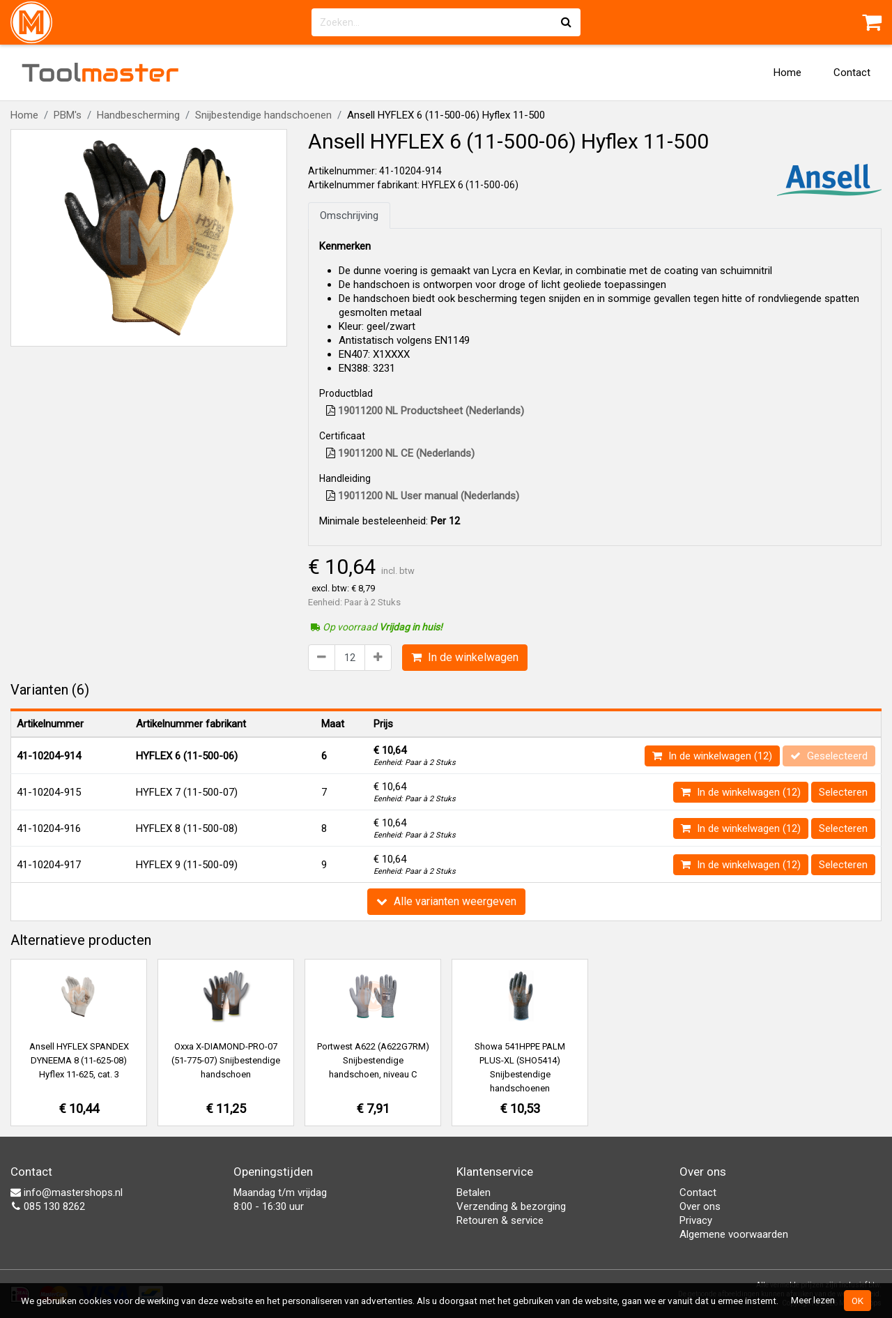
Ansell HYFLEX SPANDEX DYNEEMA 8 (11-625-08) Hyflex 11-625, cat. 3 (79, 1060)
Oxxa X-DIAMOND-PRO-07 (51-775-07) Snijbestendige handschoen (225, 1060)
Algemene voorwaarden (733, 1234)
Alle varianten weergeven (446, 901)
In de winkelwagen (464, 657)
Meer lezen (813, 1299)
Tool (100, 72)
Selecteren (843, 792)
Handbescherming (138, 115)
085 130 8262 (47, 1206)
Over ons (700, 1206)
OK (857, 1300)
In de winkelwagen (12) (712, 756)
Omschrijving (349, 215)
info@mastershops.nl (66, 1192)
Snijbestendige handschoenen (263, 115)
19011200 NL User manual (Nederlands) (422, 496)
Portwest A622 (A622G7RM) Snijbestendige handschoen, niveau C (373, 1060)
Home (787, 72)
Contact (851, 72)
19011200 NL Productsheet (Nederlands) (425, 410)
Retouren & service (500, 1220)
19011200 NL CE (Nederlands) (400, 453)
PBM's (68, 115)
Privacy (695, 1220)
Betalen (473, 1192)
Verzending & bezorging (511, 1206)
